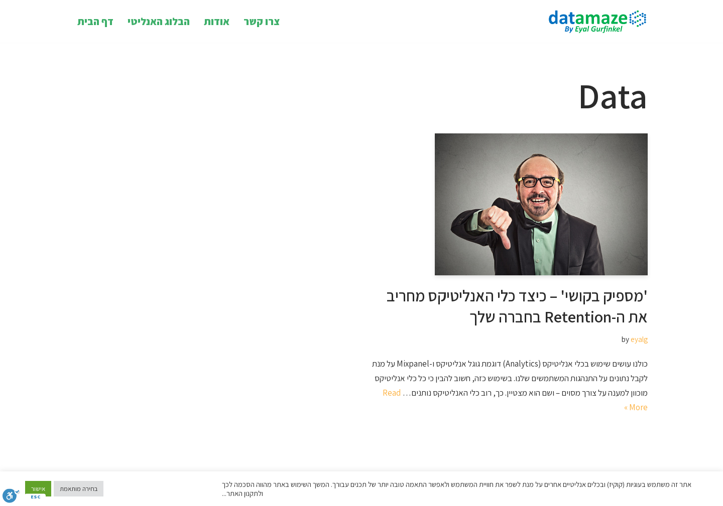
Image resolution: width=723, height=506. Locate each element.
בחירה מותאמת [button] (78, 488)
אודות (216, 21)
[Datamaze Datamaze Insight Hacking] (595, 21)
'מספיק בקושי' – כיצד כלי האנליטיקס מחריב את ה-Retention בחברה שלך (517, 306)
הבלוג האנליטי (159, 21)
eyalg (639, 339)
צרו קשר (262, 21)
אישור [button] (38, 488)
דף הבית (95, 21)
